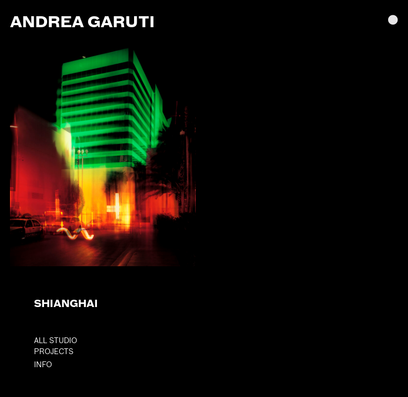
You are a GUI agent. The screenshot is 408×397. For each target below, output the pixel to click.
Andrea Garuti (82, 21)
